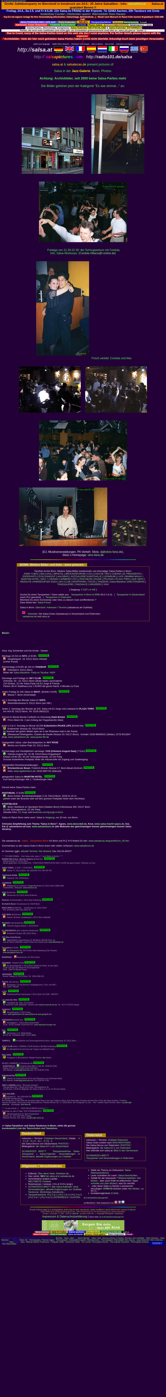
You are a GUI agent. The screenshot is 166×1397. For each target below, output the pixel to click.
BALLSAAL (46, 573)
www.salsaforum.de (84, 845)
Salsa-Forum (44, 602)
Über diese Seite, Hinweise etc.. (54, 1173)
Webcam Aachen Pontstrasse (37, 1242)
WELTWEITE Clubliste (39, 1181)
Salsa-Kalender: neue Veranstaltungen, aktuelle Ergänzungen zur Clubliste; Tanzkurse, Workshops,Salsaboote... (55, 1189)
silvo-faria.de (96, 555)
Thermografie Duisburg (140, 1242)
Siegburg (50, 817)
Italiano (113, 51)
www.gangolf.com (45, 1014)
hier (44, 1058)
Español (91, 51)
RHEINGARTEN (41, 581)
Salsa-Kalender (84, 1238)
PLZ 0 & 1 (52, 1194)
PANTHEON (86, 579)
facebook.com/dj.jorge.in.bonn (47, 812)
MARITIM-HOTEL (30, 579)
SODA (54, 581)
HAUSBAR (63, 576)
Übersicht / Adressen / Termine (51, 607)
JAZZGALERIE (78, 576)
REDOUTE (26, 581)
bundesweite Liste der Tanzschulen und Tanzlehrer (29, 1128)
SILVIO (7, 1099)
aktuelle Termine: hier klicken (35, 851)
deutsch (58, 51)
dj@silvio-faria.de (111, 551)
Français (80, 51)
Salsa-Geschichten (127, 1175)
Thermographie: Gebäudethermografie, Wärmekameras (77, 1240)
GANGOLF (50, 576)
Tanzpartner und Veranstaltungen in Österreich (110, 1158)
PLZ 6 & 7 (34, 1197)
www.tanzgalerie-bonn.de (13, 952)
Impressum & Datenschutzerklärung (64, 1216)
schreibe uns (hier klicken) (104, 1183)
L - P (43, 1141)
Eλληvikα (134, 51)
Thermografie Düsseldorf (119, 1242)
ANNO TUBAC (31, 573)
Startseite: (30, 613)
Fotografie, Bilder (57, 1242)
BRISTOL (59, 573)
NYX (75, 579)
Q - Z (49, 1141)
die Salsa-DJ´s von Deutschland (52, 1146)
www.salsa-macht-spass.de (109, 823)
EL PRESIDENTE (132, 573)
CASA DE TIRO (102, 573)
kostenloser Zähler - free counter (78, 1242)
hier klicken (134, 1188)
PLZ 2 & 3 (64, 1194)
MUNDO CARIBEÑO (60, 579)
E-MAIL (115, 1193)
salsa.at (46, 616)
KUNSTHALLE (93, 576)
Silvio (34, 1035)
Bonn (95, 71)
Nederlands (102, 51)
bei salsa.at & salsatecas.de (57, 1176)
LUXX (120, 576)
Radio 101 (24, 1240)
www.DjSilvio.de (31, 1014)
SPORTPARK (79, 581)
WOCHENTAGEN (121, 1142)
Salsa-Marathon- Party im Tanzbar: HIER (34, 672)
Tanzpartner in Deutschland (130, 594)
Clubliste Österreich (118, 1140)
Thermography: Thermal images (41, 1240)
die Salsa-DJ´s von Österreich (115, 1148)
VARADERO (95, 584)
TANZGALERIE (65, 584)
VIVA (106, 584)
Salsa (66, 1238)
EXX (41, 576)
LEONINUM (109, 576)
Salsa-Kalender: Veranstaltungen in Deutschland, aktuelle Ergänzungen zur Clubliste (51, 1155)
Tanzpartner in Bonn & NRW (85, 594)
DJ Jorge (22, 812)
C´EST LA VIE (88, 589)
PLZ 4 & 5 (76, 1194)
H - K (36, 1141)
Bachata (59, 1238)
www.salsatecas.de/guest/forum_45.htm (109, 840)
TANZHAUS (81, 584)
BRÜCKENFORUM (75, 573)
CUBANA (116, 573)
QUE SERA (138, 579)
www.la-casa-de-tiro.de (48, 1005)
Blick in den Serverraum (126, 1150)
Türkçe (144, 51)
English (69, 51)
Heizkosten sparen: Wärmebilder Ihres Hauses (96, 14)
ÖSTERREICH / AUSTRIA (66, 1197)
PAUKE (98, 579)
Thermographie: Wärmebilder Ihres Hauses (118, 1240)
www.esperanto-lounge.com (45, 1025)
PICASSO (109, 579)
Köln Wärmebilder (9, 1244)
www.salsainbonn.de (18, 737)
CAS (89, 573)
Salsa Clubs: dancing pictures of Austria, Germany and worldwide (118, 1238)
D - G (29, 1141)
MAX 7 (44, 579)
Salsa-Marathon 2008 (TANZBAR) (127, 581)
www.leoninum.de (30, 888)
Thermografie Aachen (100, 1242)
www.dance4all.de (77, 823)
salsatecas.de (30, 616)
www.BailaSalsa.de (56, 942)
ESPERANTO (30, 576)
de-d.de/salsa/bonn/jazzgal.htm (13, 1)
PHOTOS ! (63, 1143)
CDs (55, 1184)
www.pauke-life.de (39, 737)
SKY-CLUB (64, 581)
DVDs (63, 1184)
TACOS (92, 581)
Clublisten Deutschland (55, 1138)
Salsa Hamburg (152, 1238)
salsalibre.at (137, 3)
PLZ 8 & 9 (46, 1197)
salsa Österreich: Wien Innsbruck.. (150, 1240)
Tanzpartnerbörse (37, 1194)
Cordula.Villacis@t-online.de (97, 253)
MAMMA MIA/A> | (134, 576)
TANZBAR (103, 581)
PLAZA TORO (123, 579)
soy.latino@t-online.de (35, 1118)
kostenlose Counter (53, 14)
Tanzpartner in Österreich (58, 597)
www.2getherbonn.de (24, 771)
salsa (72, 1238)
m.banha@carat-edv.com (23, 1070)
